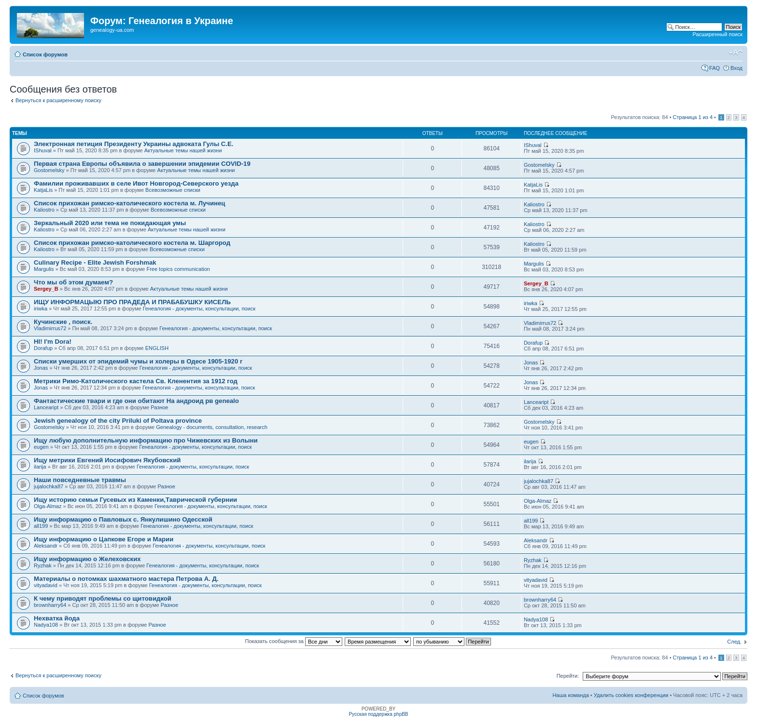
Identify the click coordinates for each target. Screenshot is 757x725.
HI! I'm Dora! (52, 341)
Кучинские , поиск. (63, 321)
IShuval (43, 150)
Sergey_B (46, 289)
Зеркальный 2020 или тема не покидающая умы (110, 223)
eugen (41, 447)
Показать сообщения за (293, 641)
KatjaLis (43, 190)
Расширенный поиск (717, 34)
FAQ (714, 68)
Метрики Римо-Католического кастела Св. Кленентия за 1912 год (136, 381)
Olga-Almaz (47, 506)
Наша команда (570, 695)
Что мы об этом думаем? (73, 282)
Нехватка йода (57, 618)
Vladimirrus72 (50, 328)
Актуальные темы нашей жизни (183, 150)
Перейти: (568, 676)
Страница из (693, 117)
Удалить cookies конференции (631, 695)
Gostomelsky (49, 170)
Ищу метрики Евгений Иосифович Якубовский (107, 460)
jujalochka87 (48, 486)
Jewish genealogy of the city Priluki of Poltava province (118, 420)
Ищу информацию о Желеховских (87, 559)
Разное (159, 407)
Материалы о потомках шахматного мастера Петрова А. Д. (126, 578)
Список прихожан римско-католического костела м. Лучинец (129, 203)
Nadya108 (46, 625)
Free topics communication (178, 269)
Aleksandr (45, 546)
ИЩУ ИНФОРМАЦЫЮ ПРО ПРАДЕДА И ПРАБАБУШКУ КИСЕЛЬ (132, 302)
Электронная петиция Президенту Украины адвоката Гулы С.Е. (134, 144)
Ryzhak (43, 565)
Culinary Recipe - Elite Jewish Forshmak (95, 262)
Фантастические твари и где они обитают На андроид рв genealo (136, 400)
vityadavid (45, 585)
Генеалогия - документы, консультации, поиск (199, 308)
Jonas (41, 368)
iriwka (40, 308)
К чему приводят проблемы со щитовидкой (102, 598)
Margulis (44, 269)
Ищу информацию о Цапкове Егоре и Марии (103, 539)
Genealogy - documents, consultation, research (211, 427)
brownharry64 (50, 605)
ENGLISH (156, 348)
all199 (41, 526)
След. (734, 641)
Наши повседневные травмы (80, 479)
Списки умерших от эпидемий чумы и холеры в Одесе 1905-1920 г (138, 361)
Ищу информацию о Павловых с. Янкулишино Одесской (123, 519)
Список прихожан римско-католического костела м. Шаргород (132, 242)
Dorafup (43, 348)
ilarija (40, 467)
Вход (736, 68)
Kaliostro (44, 210)
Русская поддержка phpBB (378, 714)
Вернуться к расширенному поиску (58, 100)
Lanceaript (46, 407)
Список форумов (45, 54)
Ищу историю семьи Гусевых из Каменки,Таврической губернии (135, 499)
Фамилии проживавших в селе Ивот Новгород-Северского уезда (136, 183)
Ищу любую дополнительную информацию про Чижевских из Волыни (146, 440)
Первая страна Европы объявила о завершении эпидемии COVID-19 (142, 163)
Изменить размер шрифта (736, 52)
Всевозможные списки (172, 190)
